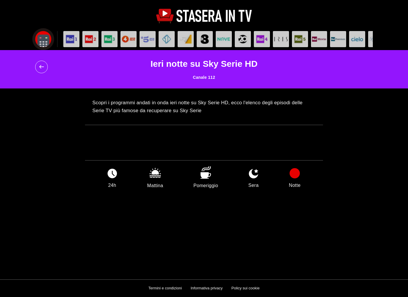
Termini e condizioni (165, 288)
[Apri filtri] (43, 39)
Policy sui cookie (246, 288)
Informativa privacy (206, 288)
